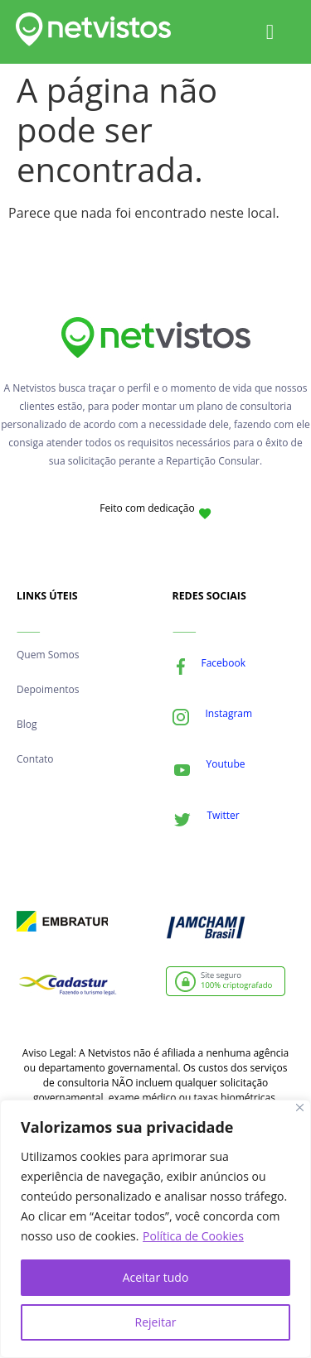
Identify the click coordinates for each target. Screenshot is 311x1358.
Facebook (223, 663)
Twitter (223, 815)
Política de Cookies (193, 1236)
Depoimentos (48, 689)
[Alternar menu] (270, 32)
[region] (155, 1229)
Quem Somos (48, 655)
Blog (27, 724)
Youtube (226, 764)
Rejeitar (156, 1322)
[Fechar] (300, 1107)
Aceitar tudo (156, 1277)
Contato (35, 759)
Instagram (229, 713)
